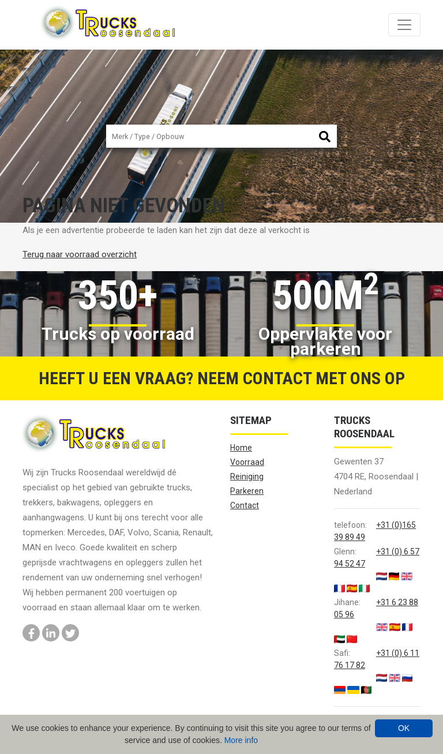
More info (241, 740)
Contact (244, 505)
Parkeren (247, 491)
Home (241, 447)
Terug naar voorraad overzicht (79, 254)
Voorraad (247, 462)
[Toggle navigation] (404, 24)
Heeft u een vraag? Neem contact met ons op (222, 378)
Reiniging (247, 476)
